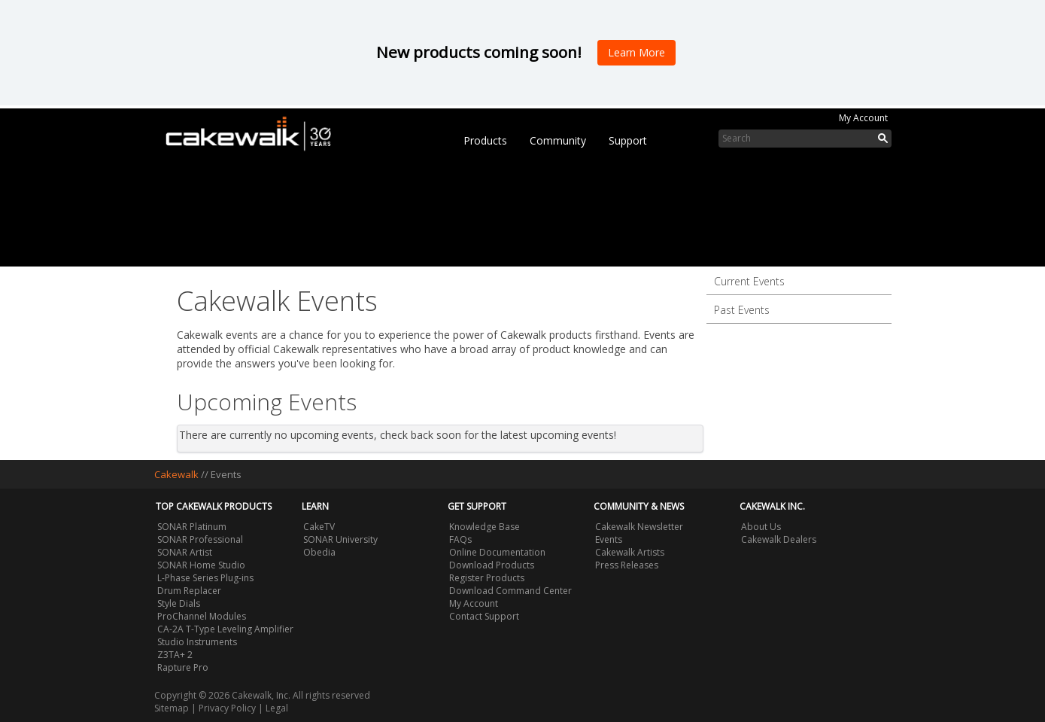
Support (628, 140)
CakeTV (319, 526)
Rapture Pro (182, 667)
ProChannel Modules (201, 616)
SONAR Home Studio (201, 565)
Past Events (742, 310)
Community (558, 140)
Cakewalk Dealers (778, 539)
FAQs (460, 539)
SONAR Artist (184, 552)
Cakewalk (176, 474)
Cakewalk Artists (629, 552)
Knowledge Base (484, 526)
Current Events (749, 281)
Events (608, 539)
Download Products (491, 565)
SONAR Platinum (191, 526)
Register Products (486, 577)
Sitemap (171, 708)
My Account (863, 117)
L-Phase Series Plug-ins (205, 577)
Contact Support (484, 616)
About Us (761, 526)
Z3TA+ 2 (175, 654)
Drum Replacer (189, 590)
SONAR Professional (200, 539)
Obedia (319, 552)
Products (485, 140)
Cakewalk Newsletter (639, 526)
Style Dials (178, 603)
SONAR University (340, 539)
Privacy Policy (227, 708)
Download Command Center (510, 590)
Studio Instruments (197, 641)
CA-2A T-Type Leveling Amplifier (225, 629)
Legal (277, 708)
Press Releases (626, 565)
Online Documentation (497, 552)
